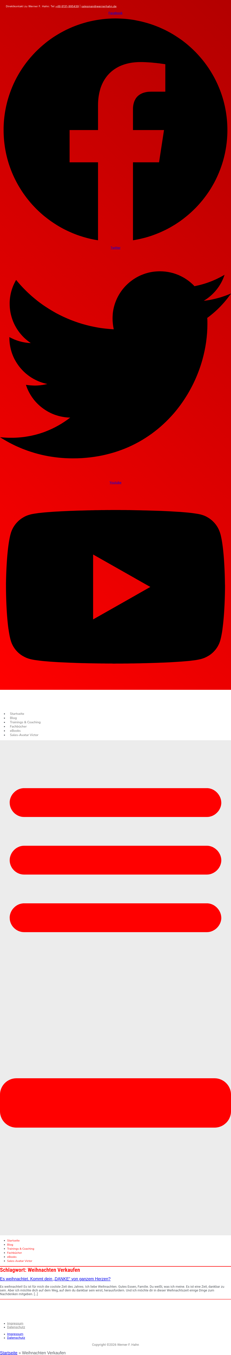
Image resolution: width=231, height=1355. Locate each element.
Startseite (17, 714)
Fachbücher (18, 726)
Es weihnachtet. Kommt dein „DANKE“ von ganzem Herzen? (55, 1279)
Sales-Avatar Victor (24, 735)
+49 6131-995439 (67, 6)
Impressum (15, 1323)
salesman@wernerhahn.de (99, 6)
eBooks (15, 731)
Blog (13, 718)
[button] (115, 987)
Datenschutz (16, 1327)
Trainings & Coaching (25, 722)
